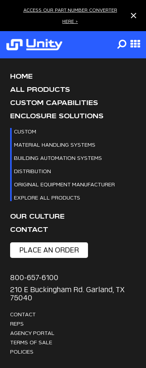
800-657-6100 (34, 277)
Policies (21, 351)
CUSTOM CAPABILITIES (54, 103)
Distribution (32, 171)
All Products (40, 89)
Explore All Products (47, 197)
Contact (29, 229)
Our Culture (37, 216)
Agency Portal (32, 332)
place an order (49, 250)
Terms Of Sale (31, 342)
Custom (25, 131)
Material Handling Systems (54, 144)
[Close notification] (133, 15)
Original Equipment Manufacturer (64, 184)
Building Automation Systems (58, 157)
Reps (17, 323)
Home (21, 76)
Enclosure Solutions (57, 116)
